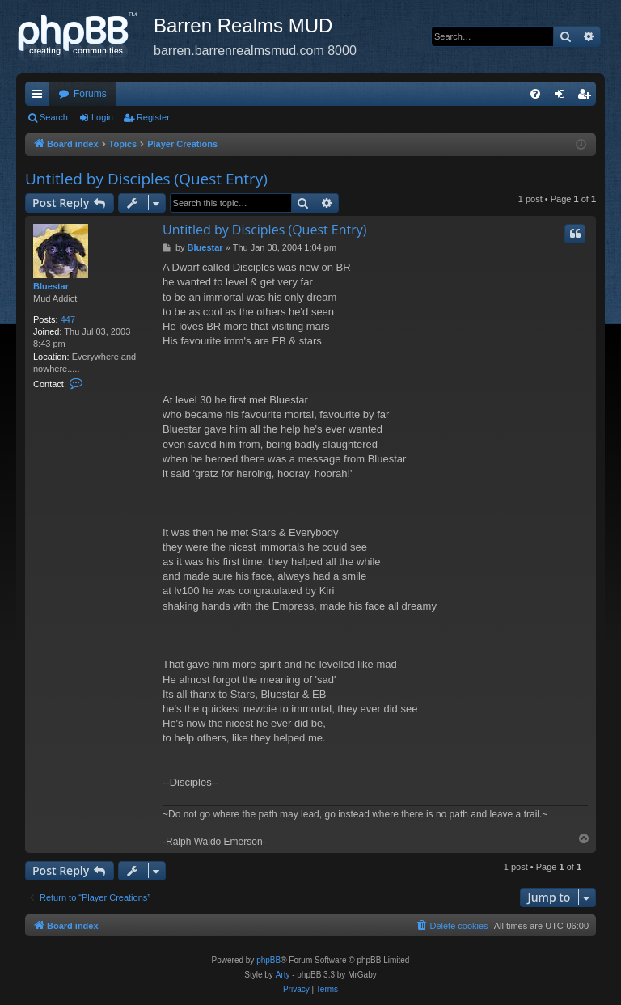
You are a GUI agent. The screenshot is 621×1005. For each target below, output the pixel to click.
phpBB (268, 960)
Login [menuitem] (563, 97)
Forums (90, 93)
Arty (283, 974)
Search (54, 117)
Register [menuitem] (587, 97)
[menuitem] (535, 94)
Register (153, 117)
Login (102, 117)
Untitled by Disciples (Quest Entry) (146, 178)
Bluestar (51, 286)
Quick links (40, 97)
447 (68, 319)
